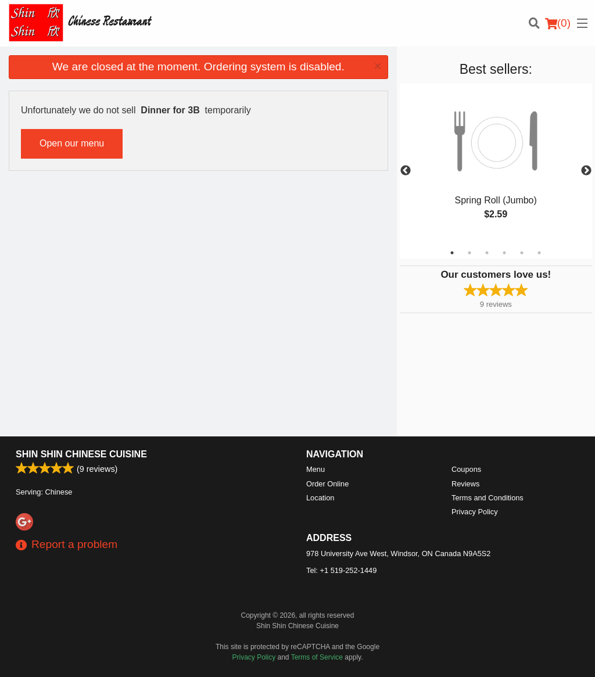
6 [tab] (539, 253)
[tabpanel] (496, 164)
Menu (315, 469)
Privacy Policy (474, 511)
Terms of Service (317, 657)
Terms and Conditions (487, 497)
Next (586, 171)
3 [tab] (487, 253)
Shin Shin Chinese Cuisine (81, 454)
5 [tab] (522, 253)
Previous (405, 171)
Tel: (341, 570)
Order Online (327, 483)
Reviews (465, 483)
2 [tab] (469, 253)
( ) (558, 23)
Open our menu (72, 143)
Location (320, 497)
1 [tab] (452, 253)
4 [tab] (504, 253)
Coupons (466, 469)
